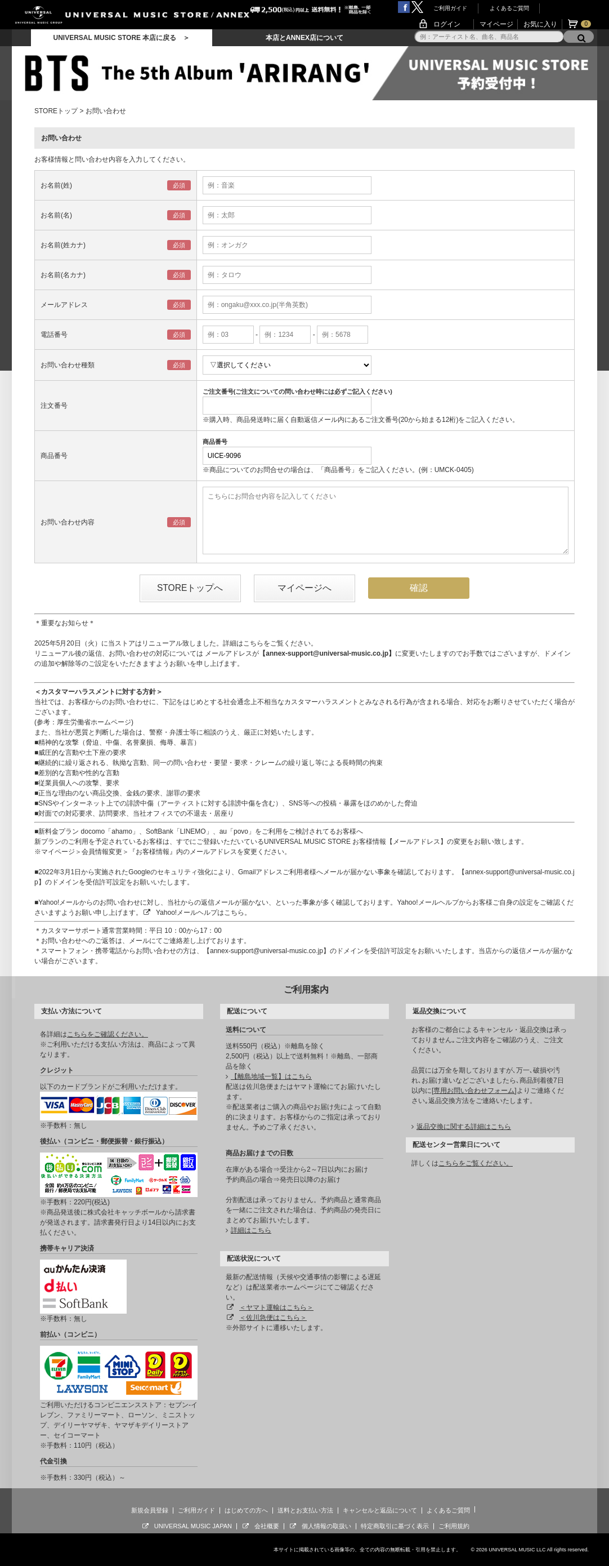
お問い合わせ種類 (68, 365)
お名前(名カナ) (63, 275)
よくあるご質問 (509, 8)
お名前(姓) (56, 185)
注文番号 (54, 406)
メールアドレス (64, 305)
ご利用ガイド (450, 8)
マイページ (496, 24)
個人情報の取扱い (326, 1526)
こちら (253, 643)
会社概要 (266, 1526)
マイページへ (304, 588)
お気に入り (540, 24)
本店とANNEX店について (304, 38)
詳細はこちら (251, 1230)
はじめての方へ (246, 1510)
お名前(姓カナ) (63, 245)
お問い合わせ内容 (68, 522)
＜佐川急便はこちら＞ (273, 1318)
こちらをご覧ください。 (475, 1163)
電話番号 (54, 335)
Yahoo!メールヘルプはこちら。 (203, 913)
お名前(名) (56, 215)
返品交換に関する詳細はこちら (464, 1127)
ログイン (446, 24)
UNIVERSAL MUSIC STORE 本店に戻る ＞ (121, 38)
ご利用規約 (453, 1526)
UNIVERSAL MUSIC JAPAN (193, 1526)
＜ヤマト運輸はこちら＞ (276, 1307)
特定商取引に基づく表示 (395, 1526)
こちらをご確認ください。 (107, 1034)
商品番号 (54, 456)
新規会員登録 (149, 1510)
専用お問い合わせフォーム (473, 1091)
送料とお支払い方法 (305, 1510)
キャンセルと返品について (380, 1510)
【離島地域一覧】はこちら (271, 1076)
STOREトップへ (190, 588)
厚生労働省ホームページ (94, 722)
